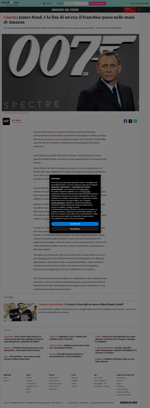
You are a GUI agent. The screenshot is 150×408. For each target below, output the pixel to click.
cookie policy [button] (84, 189)
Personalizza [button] (75, 229)
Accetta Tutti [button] (75, 224)
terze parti (86, 191)
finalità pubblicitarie (58, 203)
